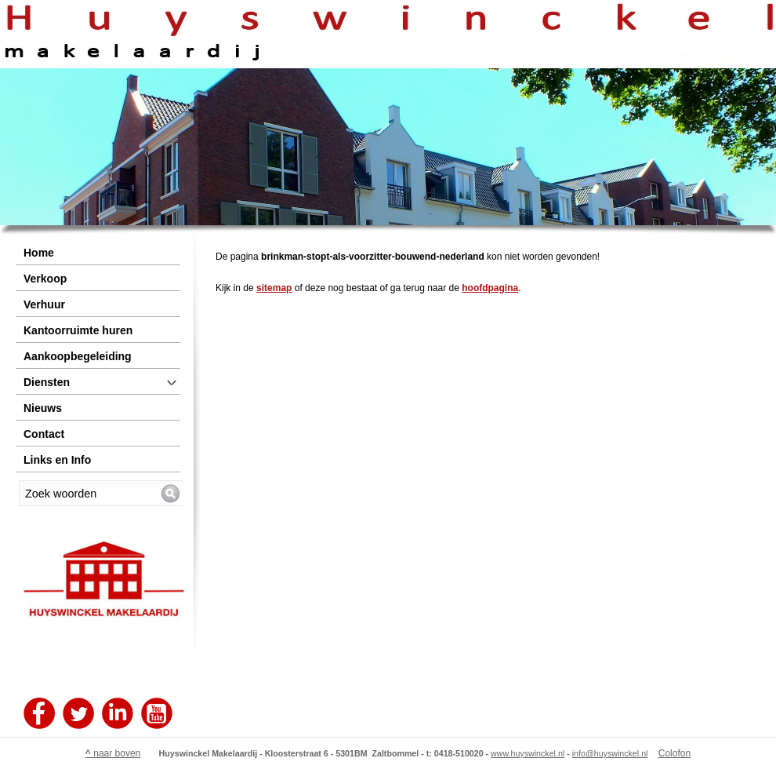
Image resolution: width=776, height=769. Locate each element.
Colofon (674, 753)
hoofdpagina (490, 287)
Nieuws (43, 408)
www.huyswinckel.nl (527, 753)
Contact (44, 434)
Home (39, 252)
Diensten (47, 382)
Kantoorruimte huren (78, 330)
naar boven (112, 753)
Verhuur (44, 304)
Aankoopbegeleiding (78, 356)
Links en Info (57, 460)
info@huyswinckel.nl (610, 753)
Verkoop (45, 278)
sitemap (274, 287)
